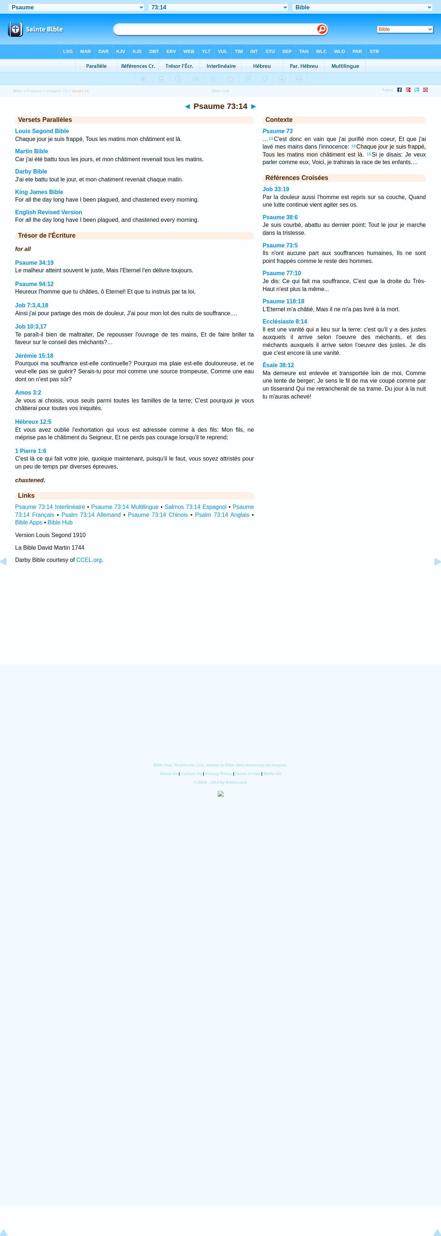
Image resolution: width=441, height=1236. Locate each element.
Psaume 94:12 (34, 284)
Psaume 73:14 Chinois (158, 515)
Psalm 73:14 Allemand (91, 515)
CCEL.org (89, 560)
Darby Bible (31, 171)
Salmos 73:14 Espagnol (196, 507)
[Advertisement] (221, 621)
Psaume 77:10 (282, 273)
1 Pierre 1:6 (30, 451)
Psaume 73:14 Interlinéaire (50, 507)
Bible (17, 91)
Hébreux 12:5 (33, 422)
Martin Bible (31, 151)
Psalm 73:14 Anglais (222, 515)
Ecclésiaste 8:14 (285, 321)
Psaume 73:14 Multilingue (125, 507)
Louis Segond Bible (42, 131)
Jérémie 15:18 (34, 356)
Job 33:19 (276, 189)
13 (271, 138)
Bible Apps (29, 522)
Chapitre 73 (56, 91)
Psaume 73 (278, 131)
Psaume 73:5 (280, 245)
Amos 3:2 (28, 393)
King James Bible (39, 192)
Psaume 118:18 (283, 301)
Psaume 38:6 (280, 217)
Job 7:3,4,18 (31, 305)
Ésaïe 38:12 (278, 365)
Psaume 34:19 (34, 263)
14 (353, 146)
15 (369, 154)
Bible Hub (60, 522)
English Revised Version (48, 212)
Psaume (34, 91)
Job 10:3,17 (31, 327)
